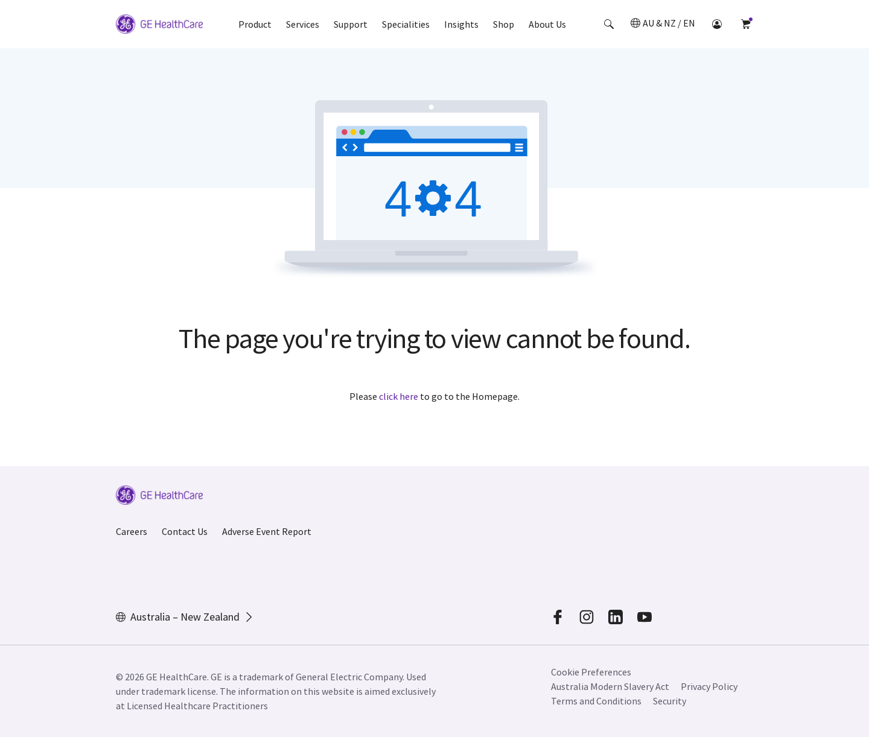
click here (398, 396)
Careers (131, 531)
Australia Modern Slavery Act (610, 686)
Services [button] (302, 24)
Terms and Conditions (596, 701)
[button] (609, 24)
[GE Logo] (159, 25)
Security (669, 701)
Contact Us (185, 531)
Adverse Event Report (266, 531)
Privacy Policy (709, 686)
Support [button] (351, 24)
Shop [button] (503, 24)
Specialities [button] (406, 24)
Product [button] (255, 24)
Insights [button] (461, 24)
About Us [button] (547, 24)
